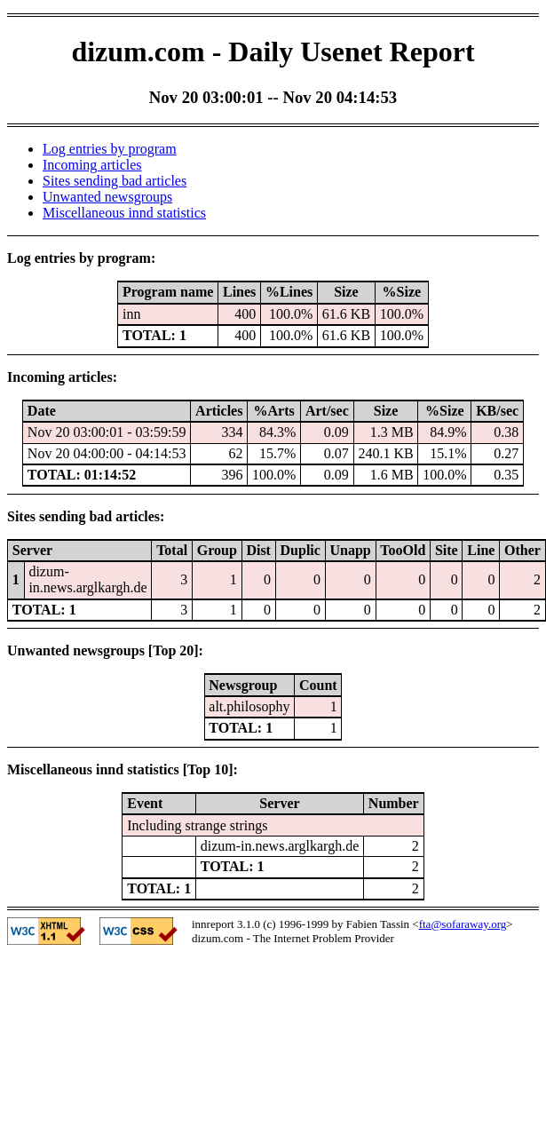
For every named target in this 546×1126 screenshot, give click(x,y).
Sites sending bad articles (114, 180)
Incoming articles (92, 164)
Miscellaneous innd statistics (124, 212)
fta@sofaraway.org (463, 924)
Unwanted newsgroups (107, 196)
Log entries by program (110, 148)
